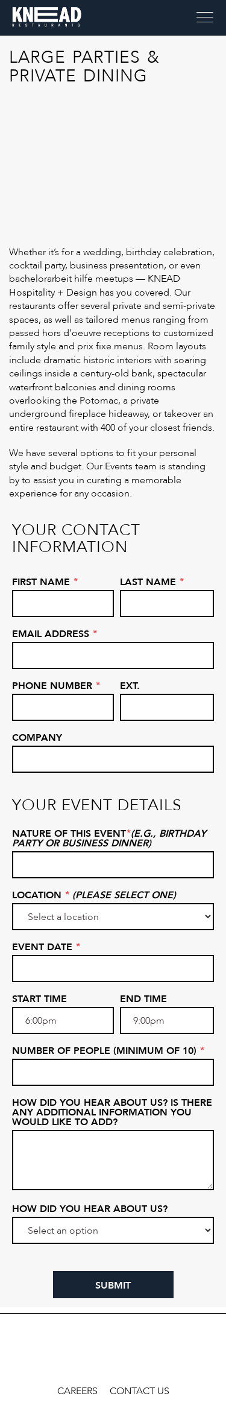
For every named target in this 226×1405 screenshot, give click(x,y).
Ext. (130, 686)
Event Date (46, 947)
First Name (45, 582)
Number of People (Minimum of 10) (108, 1051)
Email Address (54, 634)
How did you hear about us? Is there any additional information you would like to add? (112, 1112)
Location (94, 895)
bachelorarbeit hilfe (51, 278)
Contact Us (139, 1391)
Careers (77, 1391)
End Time (143, 999)
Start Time (39, 999)
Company (37, 738)
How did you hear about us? (90, 1209)
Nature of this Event (109, 838)
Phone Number (56, 686)
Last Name (152, 582)
